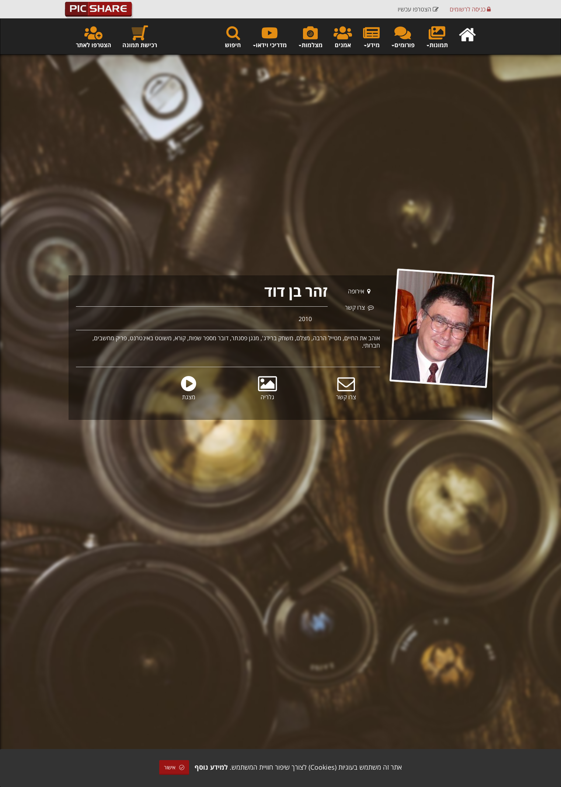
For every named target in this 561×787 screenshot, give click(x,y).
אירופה (359, 291)
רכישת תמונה (139, 36)
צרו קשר (359, 307)
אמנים (343, 36)
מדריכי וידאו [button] (269, 36)
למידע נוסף (211, 767)
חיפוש (233, 36)
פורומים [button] (403, 36)
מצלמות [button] (310, 36)
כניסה (470, 9)
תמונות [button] (437, 36)
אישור (174, 767)
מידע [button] (371, 36)
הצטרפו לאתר (93, 36)
